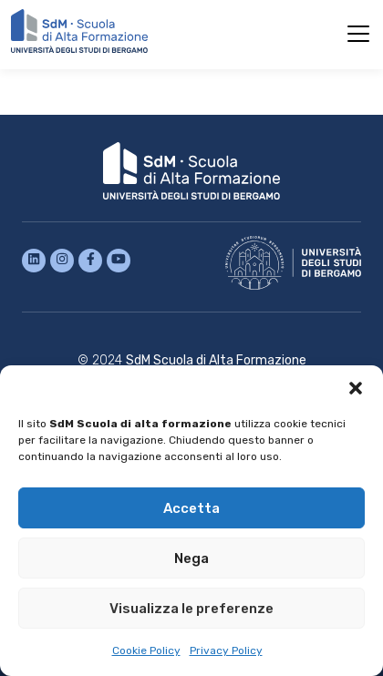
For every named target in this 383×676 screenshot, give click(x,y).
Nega (191, 558)
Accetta (191, 508)
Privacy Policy (226, 650)
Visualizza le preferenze (191, 608)
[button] (356, 388)
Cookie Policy (146, 650)
